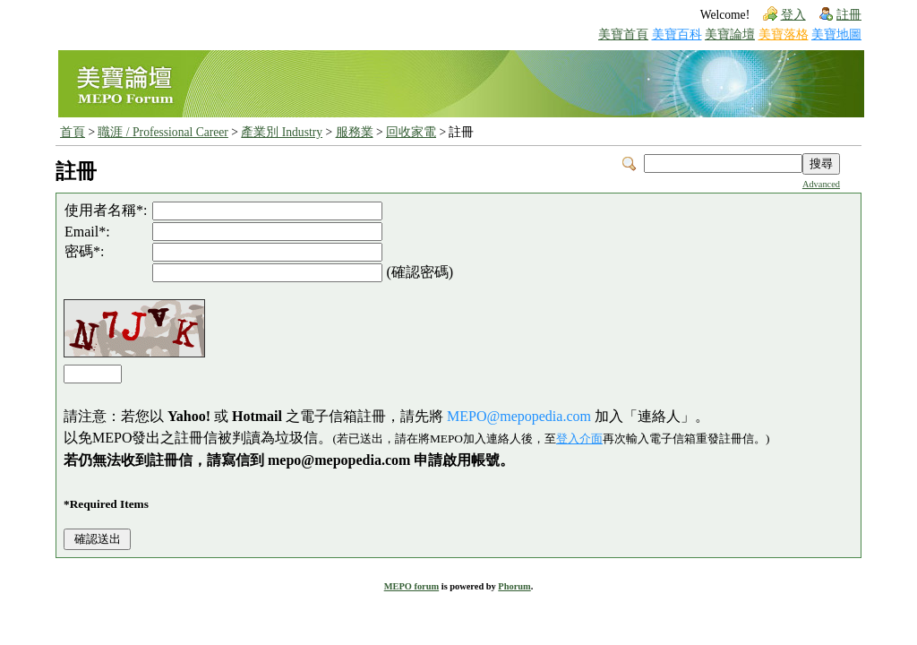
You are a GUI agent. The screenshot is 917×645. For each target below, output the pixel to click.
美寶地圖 (836, 34)
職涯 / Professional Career (162, 132)
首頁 (72, 132)
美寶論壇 (730, 34)
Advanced (821, 184)
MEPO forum (411, 586)
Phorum (514, 586)
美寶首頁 (623, 34)
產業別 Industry (281, 132)
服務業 (354, 132)
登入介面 (579, 438)
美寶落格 (783, 34)
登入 (793, 15)
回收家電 (411, 132)
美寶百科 (677, 34)
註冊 (848, 15)
